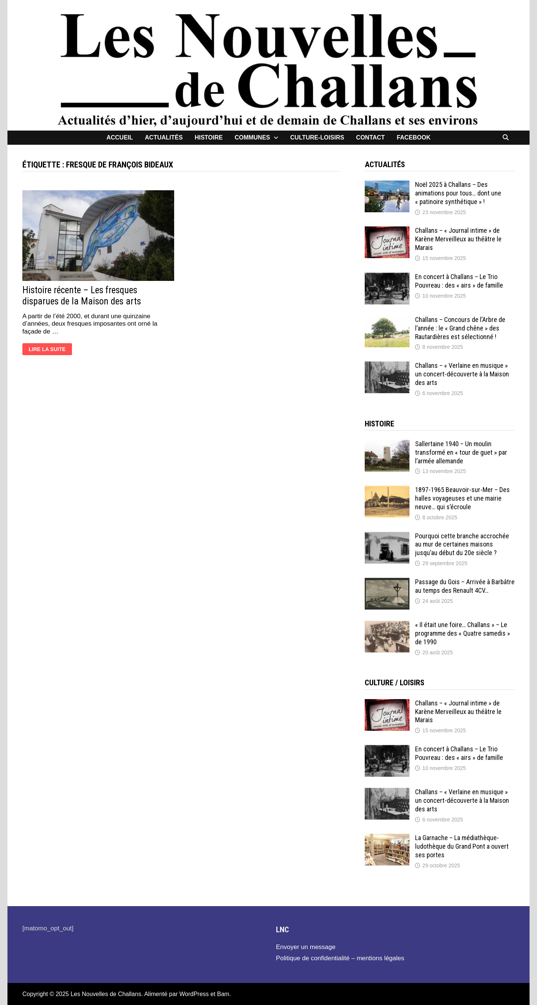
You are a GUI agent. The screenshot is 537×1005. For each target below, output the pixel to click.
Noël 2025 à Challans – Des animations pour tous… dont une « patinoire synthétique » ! (458, 193)
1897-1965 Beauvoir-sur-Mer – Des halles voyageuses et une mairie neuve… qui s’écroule (462, 498)
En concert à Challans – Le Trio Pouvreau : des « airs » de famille (459, 281)
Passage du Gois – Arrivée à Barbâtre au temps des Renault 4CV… (465, 586)
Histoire (209, 137)
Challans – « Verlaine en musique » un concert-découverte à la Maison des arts (462, 373)
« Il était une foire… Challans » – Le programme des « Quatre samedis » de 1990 (462, 633)
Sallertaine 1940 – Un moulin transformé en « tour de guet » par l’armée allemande (461, 452)
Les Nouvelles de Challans (105, 994)
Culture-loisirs (317, 137)
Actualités (164, 137)
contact (370, 137)
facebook (414, 137)
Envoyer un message (306, 947)
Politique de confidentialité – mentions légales (340, 958)
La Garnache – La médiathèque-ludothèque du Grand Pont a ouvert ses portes (462, 846)
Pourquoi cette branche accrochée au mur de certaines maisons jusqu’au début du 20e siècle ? (462, 544)
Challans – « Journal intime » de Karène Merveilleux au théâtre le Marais (458, 238)
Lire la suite (47, 350)
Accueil (119, 137)
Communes (252, 137)
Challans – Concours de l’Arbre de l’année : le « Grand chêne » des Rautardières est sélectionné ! (460, 328)
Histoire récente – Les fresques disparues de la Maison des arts (81, 296)
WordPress (194, 994)
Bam (223, 994)
